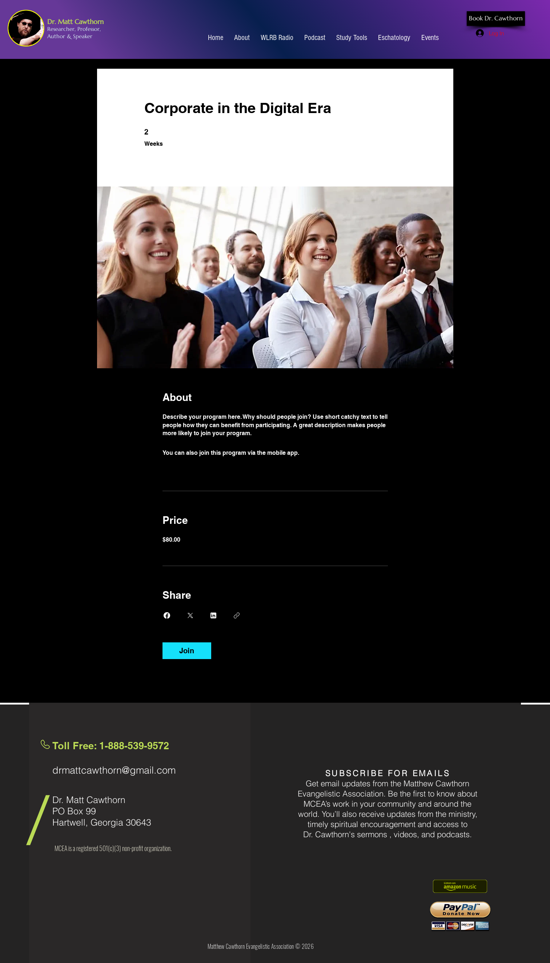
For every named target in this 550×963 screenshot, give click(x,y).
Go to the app (319, 452)
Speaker (82, 36)
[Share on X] (190, 615)
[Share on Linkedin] (213, 615)
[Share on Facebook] (166, 615)
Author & (60, 36)
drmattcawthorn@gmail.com (114, 770)
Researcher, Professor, (74, 28)
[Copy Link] (236, 615)
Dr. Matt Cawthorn (75, 21)
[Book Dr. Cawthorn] (496, 18)
